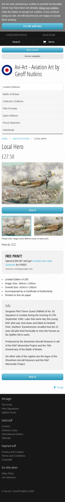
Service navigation (32, 56)
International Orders (12, 434)
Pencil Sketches (11, 122)
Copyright (7, 459)
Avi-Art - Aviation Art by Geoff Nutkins (37, 70)
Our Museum (9, 477)
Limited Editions (11, 87)
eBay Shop (8, 473)
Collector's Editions (13, 101)
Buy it (32, 210)
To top (60, 387)
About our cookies (48, 7)
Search (16, 41)
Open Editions (10, 115)
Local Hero (40, 139)
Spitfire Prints (9, 412)
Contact (6, 426)
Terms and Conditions (13, 455)
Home (4, 139)
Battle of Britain (11, 94)
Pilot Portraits (10, 108)
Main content (32, 50)
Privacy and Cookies (13, 452)
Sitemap (6, 438)
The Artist (7, 404)
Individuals (8, 130)
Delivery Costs (9, 430)
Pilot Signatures (10, 408)
